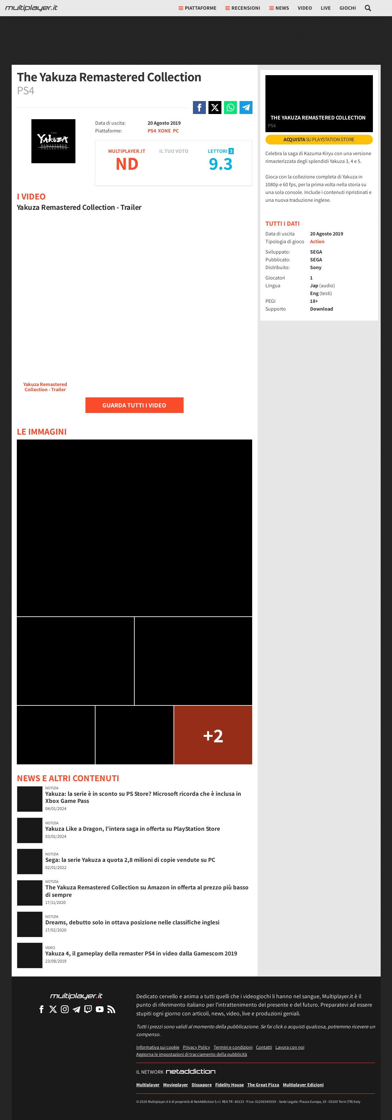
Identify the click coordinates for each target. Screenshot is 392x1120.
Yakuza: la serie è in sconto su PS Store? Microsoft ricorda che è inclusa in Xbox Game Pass (143, 797)
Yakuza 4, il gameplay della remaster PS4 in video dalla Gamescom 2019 (141, 953)
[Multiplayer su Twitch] (88, 1009)
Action (317, 241)
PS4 (152, 130)
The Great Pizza (263, 1084)
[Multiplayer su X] (53, 1009)
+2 (213, 735)
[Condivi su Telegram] (246, 107)
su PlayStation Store (319, 139)
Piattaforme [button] (198, 8)
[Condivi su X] (214, 107)
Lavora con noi (289, 1047)
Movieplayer (175, 1084)
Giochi (348, 8)
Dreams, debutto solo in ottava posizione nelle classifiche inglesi (132, 922)
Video (305, 8)
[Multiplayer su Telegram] (76, 1009)
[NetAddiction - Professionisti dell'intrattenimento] (190, 1072)
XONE (164, 130)
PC (176, 130)
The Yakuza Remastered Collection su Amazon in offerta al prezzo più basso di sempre (147, 890)
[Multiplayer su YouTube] (100, 1009)
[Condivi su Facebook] (199, 107)
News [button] (279, 8)
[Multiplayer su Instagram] (65, 1009)
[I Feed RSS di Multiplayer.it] (111, 1009)
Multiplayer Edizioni (303, 1084)
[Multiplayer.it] (31, 8)
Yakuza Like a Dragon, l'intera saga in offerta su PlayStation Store (132, 828)
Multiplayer (148, 1084)
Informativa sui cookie (157, 1047)
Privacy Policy (196, 1047)
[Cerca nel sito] (368, 8)
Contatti (264, 1047)
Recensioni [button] (242, 8)
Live (326, 8)
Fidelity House (229, 1084)
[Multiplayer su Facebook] (41, 1009)
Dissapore (202, 1084)
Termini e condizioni (233, 1047)
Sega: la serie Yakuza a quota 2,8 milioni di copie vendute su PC (130, 859)
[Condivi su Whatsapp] (230, 107)
